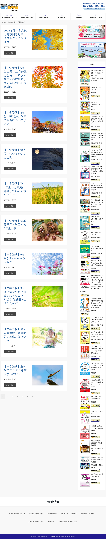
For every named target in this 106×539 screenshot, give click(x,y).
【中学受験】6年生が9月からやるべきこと (14, 258)
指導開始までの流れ (96, 16)
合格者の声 (61, 16)
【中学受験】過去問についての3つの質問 (15, 153)
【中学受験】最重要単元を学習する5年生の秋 (15, 224)
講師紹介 (79, 16)
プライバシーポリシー (35, 521)
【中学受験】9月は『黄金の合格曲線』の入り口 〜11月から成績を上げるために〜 (15, 296)
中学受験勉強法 (44, 16)
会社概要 (51, 521)
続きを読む (10, 53)
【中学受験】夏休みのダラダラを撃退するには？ (15, 370)
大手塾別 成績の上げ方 (26, 16)
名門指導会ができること (9, 16)
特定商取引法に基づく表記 (68, 521)
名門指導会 (53, 501)
